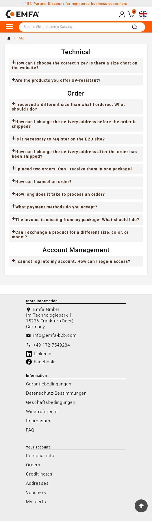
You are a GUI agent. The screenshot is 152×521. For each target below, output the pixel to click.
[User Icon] (122, 14)
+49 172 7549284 (51, 345)
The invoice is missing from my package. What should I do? (77, 219)
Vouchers (36, 492)
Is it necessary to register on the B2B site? (60, 139)
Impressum (38, 420)
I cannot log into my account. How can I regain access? (72, 261)
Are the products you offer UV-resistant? (58, 80)
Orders (33, 464)
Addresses (37, 483)
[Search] (73, 27)
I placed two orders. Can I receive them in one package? (74, 169)
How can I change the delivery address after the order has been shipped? (74, 154)
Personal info (40, 455)
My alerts (36, 501)
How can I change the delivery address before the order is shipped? (74, 124)
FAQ (30, 430)
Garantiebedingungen (48, 384)
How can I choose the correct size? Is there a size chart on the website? (75, 65)
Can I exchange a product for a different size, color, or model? (70, 234)
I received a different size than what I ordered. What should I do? (68, 106)
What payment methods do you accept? (56, 207)
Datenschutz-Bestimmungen (56, 393)
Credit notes (39, 474)
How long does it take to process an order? (60, 194)
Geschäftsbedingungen (50, 402)
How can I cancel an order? (43, 181)
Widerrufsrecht (42, 411)
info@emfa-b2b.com (55, 335)
